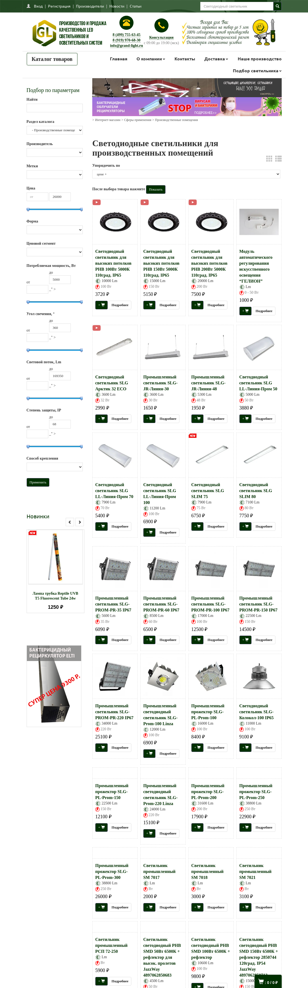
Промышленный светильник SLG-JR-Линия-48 (208, 383)
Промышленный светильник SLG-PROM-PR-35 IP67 (113, 604)
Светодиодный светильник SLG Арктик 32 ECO (111, 383)
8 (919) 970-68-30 (127, 40)
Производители (90, 6)
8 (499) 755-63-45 (127, 35)
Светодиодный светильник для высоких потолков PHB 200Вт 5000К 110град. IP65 (209, 263)
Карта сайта (37, 924)
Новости (116, 6)
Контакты (184, 58)
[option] (55, 571)
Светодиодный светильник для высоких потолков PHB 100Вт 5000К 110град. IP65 (113, 263)
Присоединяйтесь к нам (240, 875)
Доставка (214, 58)
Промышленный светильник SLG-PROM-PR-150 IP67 (258, 604)
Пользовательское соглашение (50, 912)
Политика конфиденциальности (52, 918)
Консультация (161, 37)
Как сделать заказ (41, 900)
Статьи (135, 6)
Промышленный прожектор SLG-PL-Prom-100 (207, 712)
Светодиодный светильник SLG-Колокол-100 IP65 (256, 712)
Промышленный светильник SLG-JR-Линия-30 (160, 383)
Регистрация (59, 6)
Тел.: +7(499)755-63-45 (132, 893)
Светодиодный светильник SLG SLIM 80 (255, 490)
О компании (149, 58)
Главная (118, 58)
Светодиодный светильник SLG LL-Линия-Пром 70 (114, 490)
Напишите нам (39, 888)
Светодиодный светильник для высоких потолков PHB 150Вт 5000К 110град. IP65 (161, 263)
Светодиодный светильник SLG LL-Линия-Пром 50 (258, 383)
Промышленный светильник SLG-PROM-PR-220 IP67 (114, 712)
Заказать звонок (133, 904)
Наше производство (260, 58)
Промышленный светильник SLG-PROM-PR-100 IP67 (210, 604)
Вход (38, 6)
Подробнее (120, 305)
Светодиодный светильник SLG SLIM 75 (207, 490)
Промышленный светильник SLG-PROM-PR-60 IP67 (161, 604)
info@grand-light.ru (126, 46)
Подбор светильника (255, 70)
